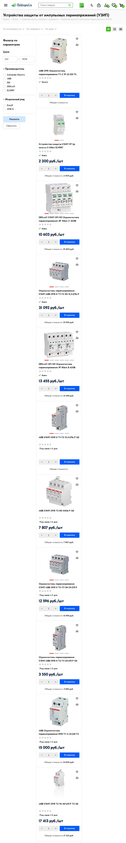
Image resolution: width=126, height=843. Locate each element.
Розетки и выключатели (97, 778)
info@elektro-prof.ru (77, 827)
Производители (12, 778)
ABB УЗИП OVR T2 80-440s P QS (56, 291)
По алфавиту (33, 29)
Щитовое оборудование (97, 783)
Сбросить (11, 126)
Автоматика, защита (95, 787)
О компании (10, 774)
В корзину (68, 95)
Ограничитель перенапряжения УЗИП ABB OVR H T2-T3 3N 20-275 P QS (100, 295)
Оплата (47, 774)
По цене (49, 29)
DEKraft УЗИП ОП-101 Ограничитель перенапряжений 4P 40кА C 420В (57, 148)
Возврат (48, 783)
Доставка (49, 778)
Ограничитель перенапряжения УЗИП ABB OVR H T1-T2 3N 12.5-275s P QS (99, 148)
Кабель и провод (93, 774)
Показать (14, 119)
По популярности (12, 29)
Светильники (90, 796)
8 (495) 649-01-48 (76, 817)
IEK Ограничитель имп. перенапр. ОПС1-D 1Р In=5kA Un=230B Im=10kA (101, 442)
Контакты (9, 783)
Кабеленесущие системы (97, 791)
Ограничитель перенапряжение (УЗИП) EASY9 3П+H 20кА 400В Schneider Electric (57, 589)
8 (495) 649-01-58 (76, 821)
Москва (70, 833)
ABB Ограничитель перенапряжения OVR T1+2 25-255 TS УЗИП (100, 368)
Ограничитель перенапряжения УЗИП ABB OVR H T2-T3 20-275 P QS (57, 368)
